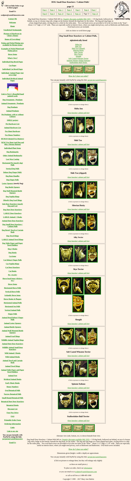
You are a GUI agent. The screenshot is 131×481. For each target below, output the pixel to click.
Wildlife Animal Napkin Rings (12, 340)
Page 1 (45, 10)
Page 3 (60, 10)
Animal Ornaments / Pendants (12, 103)
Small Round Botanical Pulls (12, 398)
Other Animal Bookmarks (12, 155)
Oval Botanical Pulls (12, 390)
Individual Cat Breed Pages (12, 69)
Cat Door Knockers (12, 267)
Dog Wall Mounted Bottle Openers (12, 192)
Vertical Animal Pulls (12, 310)
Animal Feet (12, 376)
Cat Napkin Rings (12, 264)
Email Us (12, 442)
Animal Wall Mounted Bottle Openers (12, 332)
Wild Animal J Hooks (12, 353)
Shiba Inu (78, 44)
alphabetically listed (78, 40)
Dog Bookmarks (13, 152)
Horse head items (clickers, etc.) (13, 279)
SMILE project (12, 120)
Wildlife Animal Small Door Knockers (12, 348)
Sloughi (78, 56)
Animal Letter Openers (12, 323)
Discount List (12, 409)
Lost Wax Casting (12, 159)
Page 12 (78, 14)
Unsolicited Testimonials (13, 30)
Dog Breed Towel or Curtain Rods (12, 231)
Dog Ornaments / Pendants (12, 100)
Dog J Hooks (12, 249)
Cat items (12, 256)
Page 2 (52, 10)
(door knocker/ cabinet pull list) (78, 113)
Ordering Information (12, 424)
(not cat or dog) (16, 74)
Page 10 (60, 14)
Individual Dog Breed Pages (12, 62)
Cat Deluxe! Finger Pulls (12, 260)
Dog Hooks (12, 253)
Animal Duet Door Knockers (12, 221)
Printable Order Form (12, 420)
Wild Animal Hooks (12, 357)
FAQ (12, 416)
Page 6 (86, 10)
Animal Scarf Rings (12, 336)
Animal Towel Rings (12, 366)
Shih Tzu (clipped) (78, 48)
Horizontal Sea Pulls (12, 306)
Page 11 (69, 14)
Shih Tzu (78, 46)
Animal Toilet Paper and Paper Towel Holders (12, 371)
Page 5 (78, 10)
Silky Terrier (78, 52)
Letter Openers (7, 183)
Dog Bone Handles (12, 176)
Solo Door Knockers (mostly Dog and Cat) (12, 205)
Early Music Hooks (12, 383)
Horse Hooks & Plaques (12, 299)
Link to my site (12, 431)
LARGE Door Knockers (12, 213)
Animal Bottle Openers (12, 327)
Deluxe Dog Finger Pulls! (12, 172)
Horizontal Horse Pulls (12, 288)
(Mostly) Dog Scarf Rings (12, 200)
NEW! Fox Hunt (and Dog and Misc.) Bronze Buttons (12, 143)
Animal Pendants (12, 111)
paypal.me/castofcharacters (12, 439)
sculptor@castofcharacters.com (86, 472)
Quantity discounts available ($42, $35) (77, 19)
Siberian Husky (78, 50)
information (88, 468)
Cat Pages (12, 65)
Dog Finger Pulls (12, 180)
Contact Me (12, 19)
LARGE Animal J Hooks (12, 217)
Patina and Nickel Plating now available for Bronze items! (12, 44)
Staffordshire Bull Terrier (79, 62)
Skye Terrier (78, 54)
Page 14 (95, 14)
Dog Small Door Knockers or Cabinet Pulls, (78, 36)
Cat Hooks (12, 271)
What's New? (12, 58)
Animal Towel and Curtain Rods (12, 361)
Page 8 (45, 14)
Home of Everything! (12, 39)
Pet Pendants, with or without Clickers (13, 115)
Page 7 (94, 10)
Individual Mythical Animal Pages (12, 79)
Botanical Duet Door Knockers (12, 401)
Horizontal (6, 163)
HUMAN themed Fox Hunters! (12, 139)
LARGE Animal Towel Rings (12, 239)
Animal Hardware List (12, 128)
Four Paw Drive (12, 413)
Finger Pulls (12, 314)
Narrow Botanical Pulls (12, 394)
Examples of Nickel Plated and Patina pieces (12, 50)
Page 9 (52, 14)
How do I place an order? (78, 76)
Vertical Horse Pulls (12, 292)
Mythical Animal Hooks (12, 379)
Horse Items (12, 54)
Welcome (12, 22)
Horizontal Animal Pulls (13, 303)
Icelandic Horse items (13, 295)
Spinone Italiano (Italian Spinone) (78, 61)
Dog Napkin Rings (12, 196)
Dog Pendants (12, 107)
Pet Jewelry (12, 275)
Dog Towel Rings (12, 236)
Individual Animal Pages (11, 73)
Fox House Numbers (12, 135)
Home (12, 26)
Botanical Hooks (12, 405)
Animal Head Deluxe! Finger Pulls (12, 318)
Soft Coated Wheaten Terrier (78, 58)
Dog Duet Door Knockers (12, 210)
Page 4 (69, 10)
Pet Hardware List (12, 124)
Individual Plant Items (12, 148)
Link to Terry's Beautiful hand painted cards (12, 95)
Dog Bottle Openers (12, 187)
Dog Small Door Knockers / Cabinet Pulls (12, 225)
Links (12, 427)
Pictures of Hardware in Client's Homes (12, 35)
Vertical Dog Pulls (12, 169)
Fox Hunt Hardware (12, 131)
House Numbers (13, 387)
